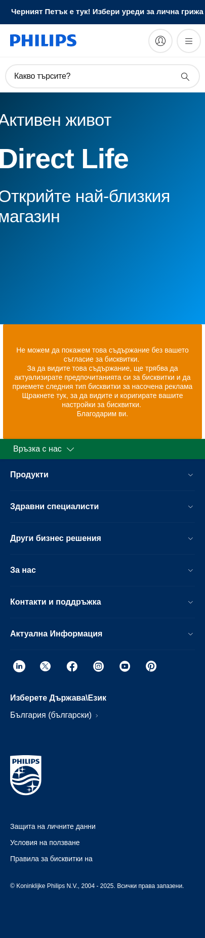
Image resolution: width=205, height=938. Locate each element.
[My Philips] (160, 41)
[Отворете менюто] (189, 41)
